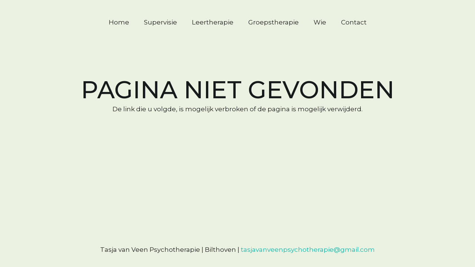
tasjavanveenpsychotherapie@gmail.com (308, 249)
